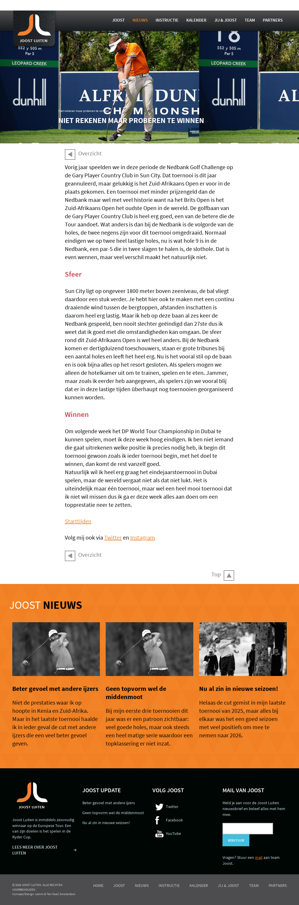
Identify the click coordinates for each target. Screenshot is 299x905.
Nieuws (140, 20)
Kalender (196, 20)
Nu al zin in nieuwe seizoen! (238, 688)
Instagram (142, 537)
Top (216, 574)
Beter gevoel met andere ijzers (55, 688)
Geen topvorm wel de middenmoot (136, 692)
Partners (273, 20)
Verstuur (236, 840)
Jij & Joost (225, 20)
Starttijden (78, 521)
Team (250, 20)
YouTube (173, 833)
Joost (118, 20)
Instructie (167, 20)
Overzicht (90, 153)
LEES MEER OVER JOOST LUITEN (35, 850)
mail (259, 857)
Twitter (113, 537)
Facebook (174, 820)
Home (98, 885)
